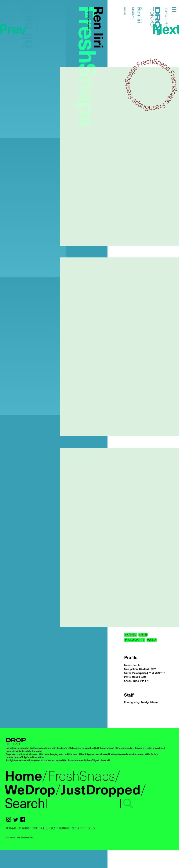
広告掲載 (24, 828)
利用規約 (64, 828)
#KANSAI (130, 634)
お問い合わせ (40, 828)
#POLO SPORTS (134, 640)
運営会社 (11, 828)
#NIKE (143, 634)
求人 (53, 828)
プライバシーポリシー (85, 828)
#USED (151, 640)
